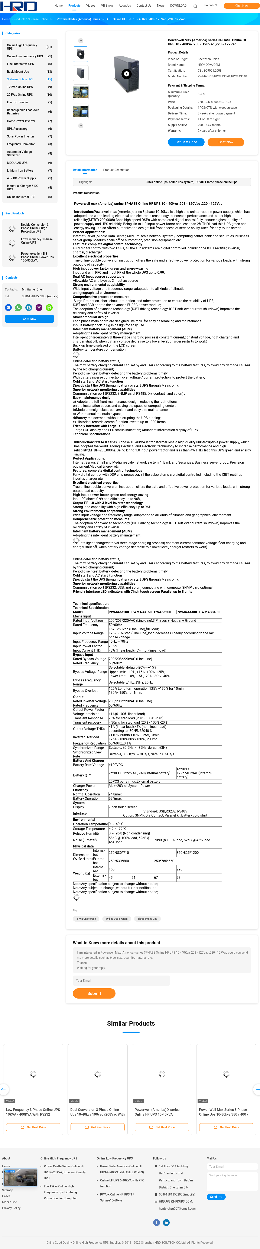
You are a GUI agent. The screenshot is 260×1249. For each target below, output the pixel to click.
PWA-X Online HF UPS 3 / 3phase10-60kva (117, 1197)
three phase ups (147, 918)
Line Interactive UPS (29, 64)
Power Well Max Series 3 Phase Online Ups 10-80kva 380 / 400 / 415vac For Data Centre (223, 1114)
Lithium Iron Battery (29, 170)
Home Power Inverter (29, 121)
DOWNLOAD (178, 5)
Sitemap (7, 1190)
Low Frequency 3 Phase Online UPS (37, 240)
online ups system (116, 918)
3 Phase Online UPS (29, 79)
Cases (6, 1196)
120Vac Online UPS (29, 87)
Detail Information (85, 170)
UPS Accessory (29, 129)
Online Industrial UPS (29, 197)
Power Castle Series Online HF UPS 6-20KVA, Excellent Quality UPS (65, 1172)
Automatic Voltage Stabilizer (29, 153)
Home (6, 1166)
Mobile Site (9, 1202)
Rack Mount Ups (29, 71)
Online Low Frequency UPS (29, 56)
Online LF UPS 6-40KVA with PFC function (122, 1183)
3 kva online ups (86, 918)
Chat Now (241, 5)
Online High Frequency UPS (29, 46)
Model (78, 612)
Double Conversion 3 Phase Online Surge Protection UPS (35, 228)
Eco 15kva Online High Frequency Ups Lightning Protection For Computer (60, 1192)
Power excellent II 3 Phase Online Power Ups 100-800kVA (37, 257)
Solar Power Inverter (29, 136)
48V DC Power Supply (29, 178)
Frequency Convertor (29, 144)
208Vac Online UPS (29, 95)
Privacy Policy (11, 1208)
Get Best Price (186, 142)
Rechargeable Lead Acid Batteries (29, 111)
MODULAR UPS (29, 163)
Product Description (116, 170)
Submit (94, 993)
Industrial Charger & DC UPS (29, 187)
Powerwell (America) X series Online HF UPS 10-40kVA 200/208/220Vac (157, 1114)
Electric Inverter (29, 102)
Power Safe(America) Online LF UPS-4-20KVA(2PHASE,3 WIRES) (122, 1169)
